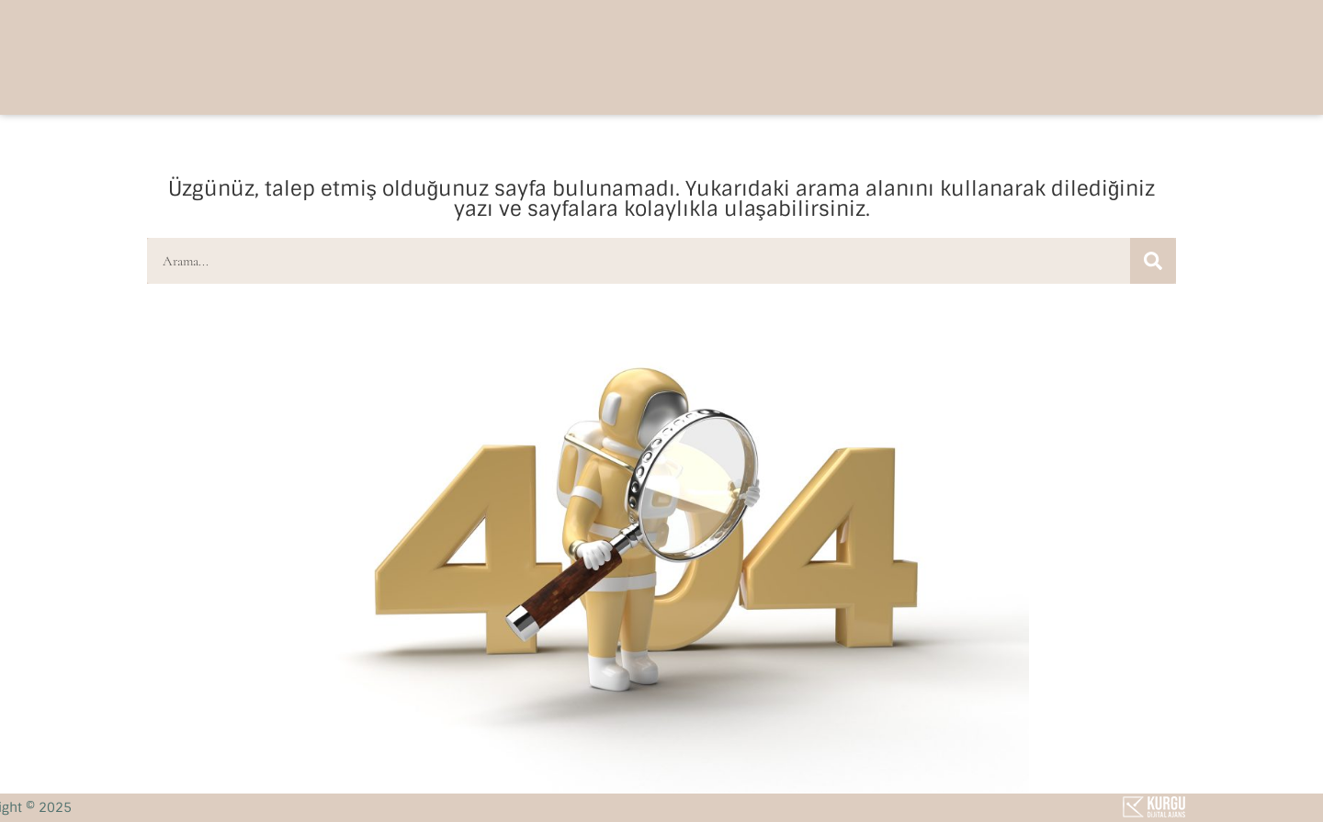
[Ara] (1153, 261)
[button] (1009, 55)
